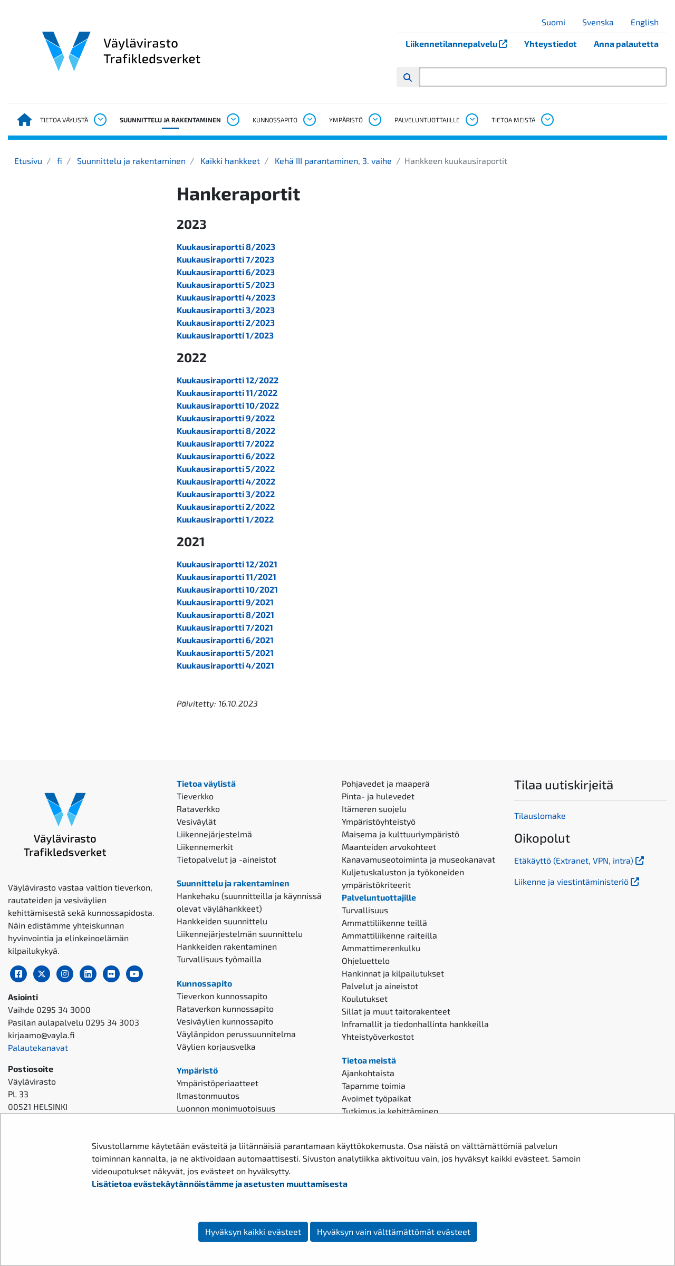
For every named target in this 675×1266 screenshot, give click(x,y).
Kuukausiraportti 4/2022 (226, 481)
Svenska (602, 22)
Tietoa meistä (513, 119)
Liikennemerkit (205, 847)
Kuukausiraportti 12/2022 (227, 380)
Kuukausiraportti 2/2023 (226, 322)
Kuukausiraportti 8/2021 (225, 615)
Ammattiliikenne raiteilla (389, 935)
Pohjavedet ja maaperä (386, 783)
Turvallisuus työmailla (219, 959)
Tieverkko (195, 796)
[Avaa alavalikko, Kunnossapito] (309, 120)
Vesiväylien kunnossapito (225, 1021)
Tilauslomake (540, 815)
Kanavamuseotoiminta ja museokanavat (418, 859)
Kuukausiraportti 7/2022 (225, 443)
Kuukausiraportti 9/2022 (226, 418)
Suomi (557, 22)
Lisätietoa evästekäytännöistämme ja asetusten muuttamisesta (220, 1183)
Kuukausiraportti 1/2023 (225, 335)
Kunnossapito (275, 119)
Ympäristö (346, 119)
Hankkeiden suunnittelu (222, 921)
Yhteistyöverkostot (378, 1036)
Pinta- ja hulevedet (378, 796)
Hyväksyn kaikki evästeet (253, 1231)
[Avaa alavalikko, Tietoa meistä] (546, 120)
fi (58, 161)
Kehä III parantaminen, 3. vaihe (332, 161)
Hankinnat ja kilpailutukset (393, 973)
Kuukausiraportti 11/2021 (226, 577)
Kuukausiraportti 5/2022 (226, 468)
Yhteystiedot (550, 43)
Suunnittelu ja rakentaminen (170, 119)
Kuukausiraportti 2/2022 (226, 506)
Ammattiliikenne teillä (384, 922)
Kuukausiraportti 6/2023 (226, 272)
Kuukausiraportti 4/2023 (226, 297)
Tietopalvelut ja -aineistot (226, 859)
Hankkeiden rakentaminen (227, 946)
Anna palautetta (626, 43)
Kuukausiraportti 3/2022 (226, 494)
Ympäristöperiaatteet (217, 1083)
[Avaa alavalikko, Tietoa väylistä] (99, 120)
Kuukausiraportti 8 (214, 246)
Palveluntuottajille (427, 119)
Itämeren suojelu (374, 809)
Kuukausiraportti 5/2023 (226, 284)
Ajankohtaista (368, 1073)
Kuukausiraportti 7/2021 (225, 627)
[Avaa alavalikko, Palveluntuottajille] (471, 120)
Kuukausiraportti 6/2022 (226, 456)
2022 (269, 405)
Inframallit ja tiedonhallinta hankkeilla (415, 1024)
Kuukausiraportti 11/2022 (227, 393)
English (648, 22)
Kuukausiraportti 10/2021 (227, 589)
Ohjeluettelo (366, 960)
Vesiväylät (196, 821)
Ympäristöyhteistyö (379, 821)
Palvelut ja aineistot (380, 986)
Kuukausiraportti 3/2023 (226, 310)
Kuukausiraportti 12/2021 (227, 564)
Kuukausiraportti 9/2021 (225, 602)
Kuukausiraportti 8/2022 (226, 431)
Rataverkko (198, 809)
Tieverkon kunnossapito (222, 996)
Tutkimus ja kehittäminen (390, 1111)
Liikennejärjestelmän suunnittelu (240, 934)
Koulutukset (365, 998)
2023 (265, 246)
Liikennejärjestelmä (214, 834)
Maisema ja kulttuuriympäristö (400, 834)
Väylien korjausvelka (216, 1046)
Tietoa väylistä (64, 119)
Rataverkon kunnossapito (225, 1008)
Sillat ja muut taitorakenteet (396, 1011)
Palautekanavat (38, 1047)
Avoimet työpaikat (376, 1098)
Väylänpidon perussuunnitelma (236, 1034)
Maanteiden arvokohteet (389, 847)
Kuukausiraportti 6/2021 (225, 640)
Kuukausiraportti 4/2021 (225, 665)
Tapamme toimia (374, 1085)
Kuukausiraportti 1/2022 (225, 519)
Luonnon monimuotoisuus (226, 1108)
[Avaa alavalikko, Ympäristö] (374, 120)
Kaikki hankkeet (229, 161)
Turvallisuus (365, 910)
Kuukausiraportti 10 (216, 405)
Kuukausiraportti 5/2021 (225, 653)
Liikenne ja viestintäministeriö (577, 881)
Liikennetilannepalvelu (461, 43)
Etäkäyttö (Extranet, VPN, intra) (580, 860)
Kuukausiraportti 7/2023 (225, 259)
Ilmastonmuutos (208, 1095)
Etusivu (28, 161)
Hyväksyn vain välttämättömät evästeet (393, 1231)
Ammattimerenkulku (381, 948)
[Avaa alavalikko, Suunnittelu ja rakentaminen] (232, 120)
